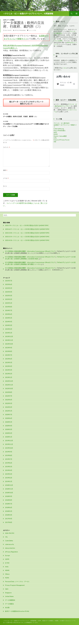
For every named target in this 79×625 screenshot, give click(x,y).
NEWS (7, 570)
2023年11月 (9, 340)
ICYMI (7, 563)
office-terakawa (20, 30)
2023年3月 (8, 370)
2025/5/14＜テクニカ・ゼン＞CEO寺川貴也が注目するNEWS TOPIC (27, 236)
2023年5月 (8, 362)
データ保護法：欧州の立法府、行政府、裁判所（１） (26, 115)
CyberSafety (9, 540)
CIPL (55, 138)
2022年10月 (9, 388)
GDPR (5, 20)
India (6, 566)
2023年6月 (8, 359)
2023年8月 (8, 351)
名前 (5, 170)
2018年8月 (8, 500)
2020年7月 (8, 414)
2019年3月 (8, 474)
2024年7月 (8, 310)
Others (7, 574)
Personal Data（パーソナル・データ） (17, 581)
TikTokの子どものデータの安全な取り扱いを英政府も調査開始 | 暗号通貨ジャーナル (40, 263)
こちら (64, 68)
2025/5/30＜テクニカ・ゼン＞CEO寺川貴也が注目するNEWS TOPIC (27, 233)
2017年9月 (8, 518)
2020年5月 (8, 422)
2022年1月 (8, 411)
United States (9, 596)
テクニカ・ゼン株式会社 (62, 123)
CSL (6, 537)
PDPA (7, 578)
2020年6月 (8, 418)
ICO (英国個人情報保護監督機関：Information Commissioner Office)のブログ (30, 251)
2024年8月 (8, 307)
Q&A (6, 589)
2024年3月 (8, 325)
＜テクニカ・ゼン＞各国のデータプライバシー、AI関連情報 (28, 13)
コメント (6, 147)
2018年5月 (8, 511)
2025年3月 (8, 295)
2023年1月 (8, 377)
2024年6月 (8, 314)
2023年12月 (9, 336)
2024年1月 (8, 333)
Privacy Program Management (15, 585)
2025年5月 (8, 288)
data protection (10, 548)
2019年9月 (8, 452)
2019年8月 (8, 455)
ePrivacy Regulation (11, 552)
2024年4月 (8, 321)
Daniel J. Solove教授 (60, 136)
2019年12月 (9, 440)
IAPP (55, 132)
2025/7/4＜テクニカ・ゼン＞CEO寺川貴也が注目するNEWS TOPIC (27, 225)
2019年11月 (9, 444)
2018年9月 (8, 496)
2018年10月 (9, 492)
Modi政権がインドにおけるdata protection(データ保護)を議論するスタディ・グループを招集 (26, 123)
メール (6, 178)
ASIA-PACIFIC (9, 533)
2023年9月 (8, 347)
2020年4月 (8, 426)
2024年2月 (8, 329)
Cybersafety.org (59, 129)
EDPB (56, 134)
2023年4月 (8, 366)
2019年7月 (8, 459)
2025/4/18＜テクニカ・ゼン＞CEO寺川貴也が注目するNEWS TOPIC (27, 240)
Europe (7, 555)
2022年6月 (8, 399)
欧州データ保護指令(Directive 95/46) (17, 611)
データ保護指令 (10, 600)
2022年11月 (9, 385)
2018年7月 (8, 504)
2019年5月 (8, 466)
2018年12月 (9, 485)
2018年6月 (8, 507)
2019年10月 (9, 448)
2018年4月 (8, 515)
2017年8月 (8, 522)
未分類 (7, 607)
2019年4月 (8, 470)
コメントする (32, 30)
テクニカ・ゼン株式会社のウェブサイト (65, 105)
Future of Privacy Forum (61, 140)
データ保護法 (11, 20)
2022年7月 (8, 396)
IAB (55, 142)
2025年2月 (8, 299)
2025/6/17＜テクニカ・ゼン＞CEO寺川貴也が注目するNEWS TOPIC (27, 229)
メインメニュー (76, 13)
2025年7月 (8, 281)
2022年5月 (8, 403)
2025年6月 (8, 284)
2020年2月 (8, 433)
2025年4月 (8, 292)
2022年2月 (8, 407)
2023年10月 (9, 344)
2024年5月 (8, 318)
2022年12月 (9, 381)
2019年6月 (8, 463)
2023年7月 (8, 355)
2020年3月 (8, 429)
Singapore (8, 593)
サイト (5, 186)
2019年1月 (8, 481)
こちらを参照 (58, 41)
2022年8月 (8, 392)
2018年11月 (9, 489)
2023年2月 (8, 373)
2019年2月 (8, 478)
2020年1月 (8, 437)
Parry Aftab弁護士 (60, 130)
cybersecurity (9, 544)
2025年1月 (8, 303)
